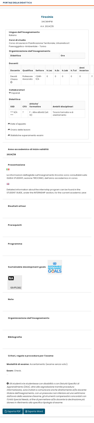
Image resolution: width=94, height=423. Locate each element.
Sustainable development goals (27, 266)
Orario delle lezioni (20, 129)
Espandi (14, 93)
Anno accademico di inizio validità (28, 149)
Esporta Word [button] (34, 411)
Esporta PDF (13, 411)
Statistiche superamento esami (26, 135)
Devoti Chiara (13, 78)
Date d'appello (18, 123)
